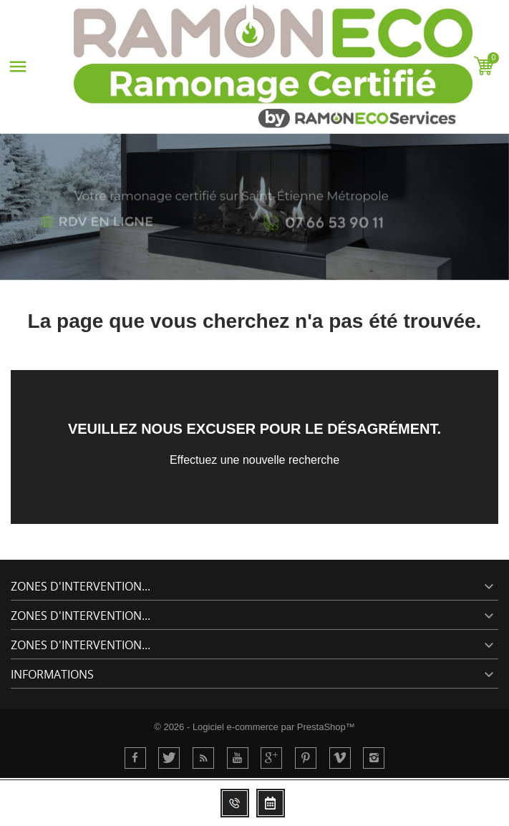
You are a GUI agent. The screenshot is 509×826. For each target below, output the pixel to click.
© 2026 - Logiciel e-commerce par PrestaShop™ (254, 726)
